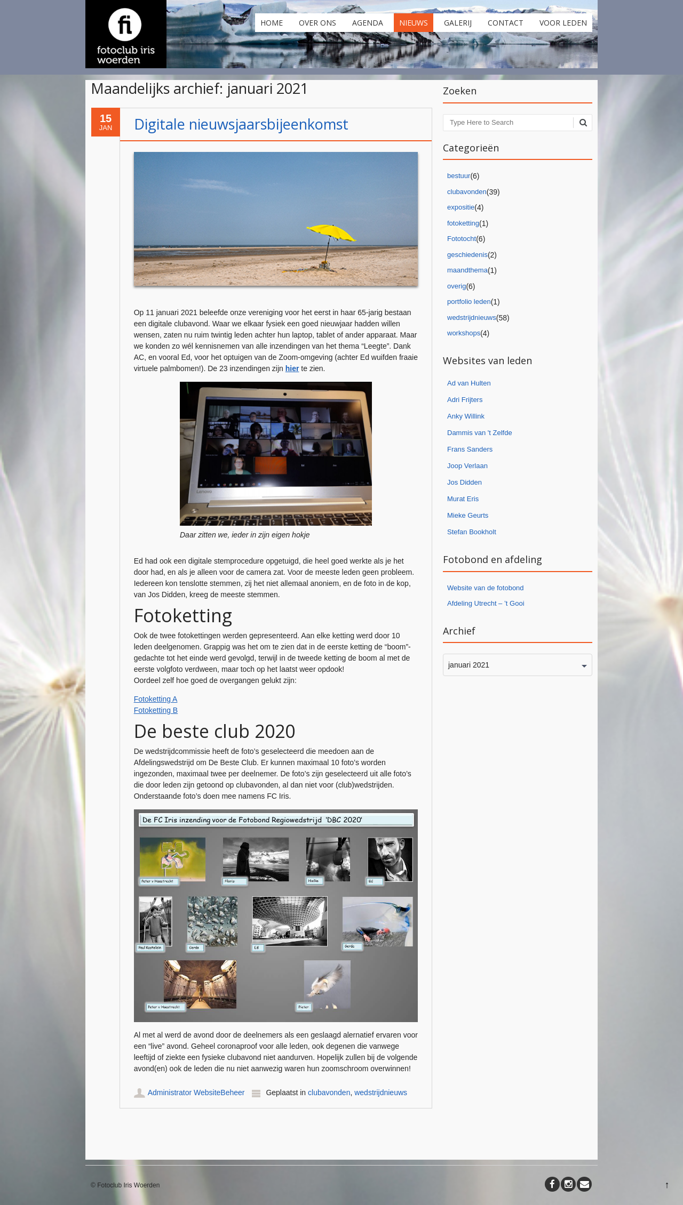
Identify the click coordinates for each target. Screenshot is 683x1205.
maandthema (467, 270)
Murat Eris (463, 499)
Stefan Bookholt (471, 532)
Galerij (458, 23)
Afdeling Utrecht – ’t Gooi (486, 603)
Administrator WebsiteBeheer (196, 1092)
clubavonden (329, 1092)
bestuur (458, 176)
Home (271, 23)
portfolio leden (469, 302)
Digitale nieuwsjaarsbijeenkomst (241, 124)
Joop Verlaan (467, 466)
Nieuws (413, 23)
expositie (460, 207)
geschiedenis (467, 255)
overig (456, 286)
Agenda (367, 23)
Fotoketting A (156, 699)
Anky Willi (462, 416)
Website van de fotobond (485, 588)
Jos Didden (464, 482)
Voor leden (563, 23)
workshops (463, 333)
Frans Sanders (470, 449)
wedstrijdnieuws (380, 1092)
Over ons (317, 23)
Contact (505, 23)
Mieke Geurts (467, 515)
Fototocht (461, 239)
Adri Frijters (464, 400)
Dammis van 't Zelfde (479, 433)
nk (481, 416)
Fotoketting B (156, 710)
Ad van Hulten (469, 383)
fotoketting (463, 223)
